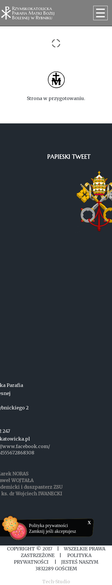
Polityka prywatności (48, 525)
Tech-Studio (56, 581)
